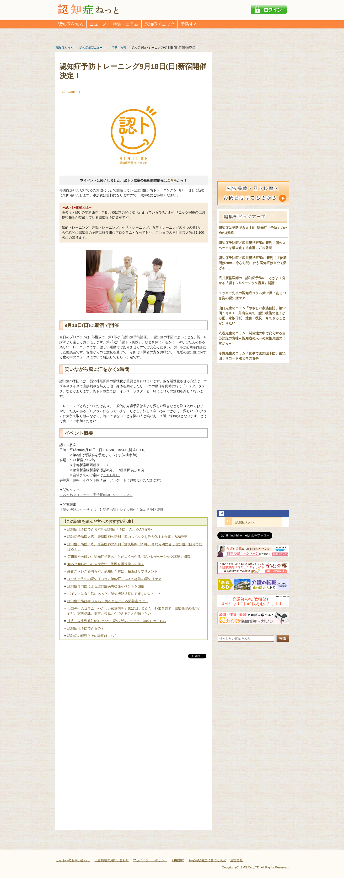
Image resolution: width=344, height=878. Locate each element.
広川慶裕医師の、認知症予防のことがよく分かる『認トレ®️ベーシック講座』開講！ (130, 556)
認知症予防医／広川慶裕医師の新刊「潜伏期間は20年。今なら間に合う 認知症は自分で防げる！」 (134, 546)
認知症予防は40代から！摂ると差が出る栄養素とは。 (107, 601)
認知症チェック (160, 24)
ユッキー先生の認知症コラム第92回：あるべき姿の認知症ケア (114, 579)
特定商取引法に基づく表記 (207, 860)
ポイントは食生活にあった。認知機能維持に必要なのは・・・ (114, 594)
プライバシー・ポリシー (150, 860)
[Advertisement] (133, 709)
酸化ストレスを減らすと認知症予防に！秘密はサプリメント (112, 571)
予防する (189, 24)
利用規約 (178, 860)
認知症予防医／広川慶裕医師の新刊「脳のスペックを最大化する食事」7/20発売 (127, 537)
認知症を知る (71, 24)
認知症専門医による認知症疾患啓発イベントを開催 (105, 586)
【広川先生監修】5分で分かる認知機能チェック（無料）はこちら (116, 621)
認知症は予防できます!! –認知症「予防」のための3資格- (109, 529)
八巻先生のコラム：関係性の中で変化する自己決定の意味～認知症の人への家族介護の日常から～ (252, 338)
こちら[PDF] (112, 475)
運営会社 (236, 860)
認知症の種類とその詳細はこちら (92, 636)
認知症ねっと (245, 522)
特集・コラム (126, 24)
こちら (172, 180)
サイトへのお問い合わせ (73, 860)
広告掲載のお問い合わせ (112, 860)
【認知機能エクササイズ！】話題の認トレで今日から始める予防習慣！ (113, 510)
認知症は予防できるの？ (85, 628)
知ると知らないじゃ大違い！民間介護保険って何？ (105, 564)
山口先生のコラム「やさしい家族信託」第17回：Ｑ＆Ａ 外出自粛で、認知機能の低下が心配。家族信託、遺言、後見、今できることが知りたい (134, 611)
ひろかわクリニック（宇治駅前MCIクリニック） (96, 495)
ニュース (98, 24)
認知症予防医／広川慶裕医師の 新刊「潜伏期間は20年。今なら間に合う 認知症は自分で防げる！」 (253, 263)
